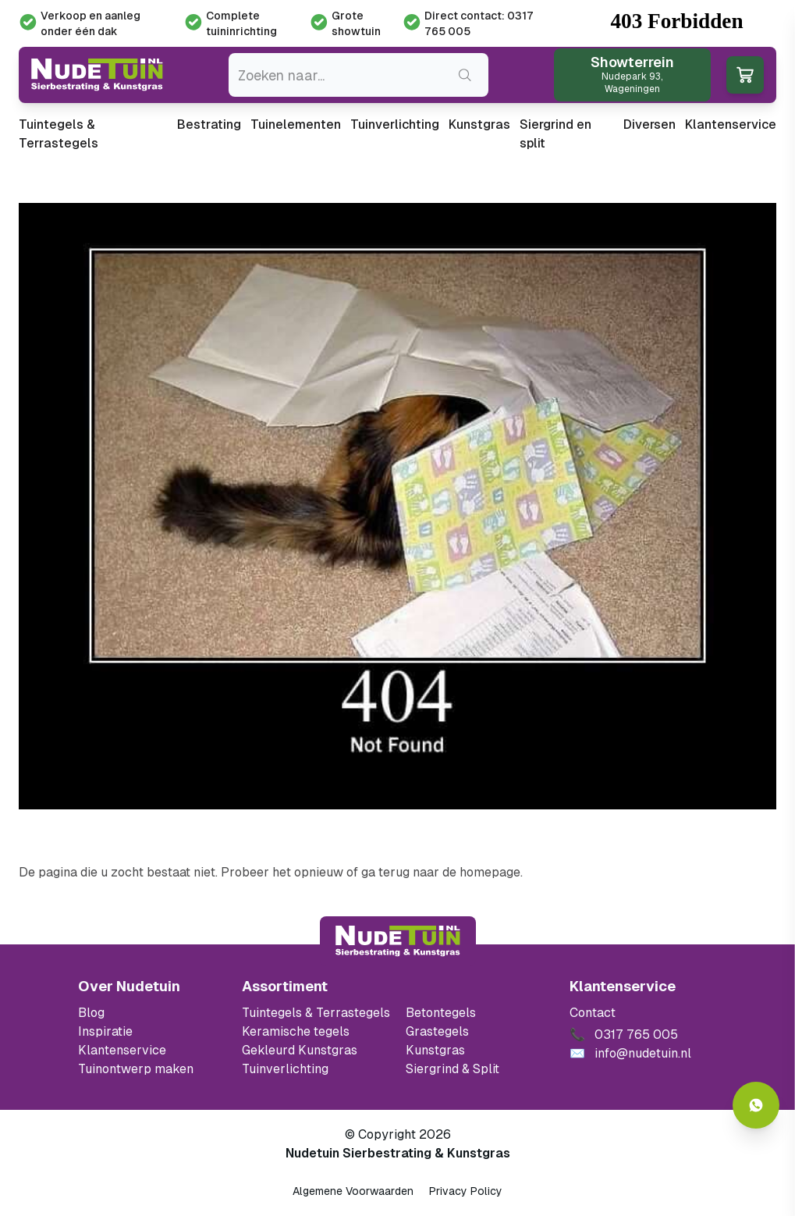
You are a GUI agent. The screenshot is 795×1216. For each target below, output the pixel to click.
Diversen (649, 124)
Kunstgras (479, 124)
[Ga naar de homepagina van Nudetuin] (97, 75)
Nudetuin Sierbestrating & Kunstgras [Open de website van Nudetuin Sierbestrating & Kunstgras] (398, 1153)
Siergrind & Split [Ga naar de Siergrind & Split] (452, 1068)
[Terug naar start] (398, 941)
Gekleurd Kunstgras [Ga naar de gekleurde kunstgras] (299, 1050)
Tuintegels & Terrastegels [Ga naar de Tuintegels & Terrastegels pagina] (316, 1012)
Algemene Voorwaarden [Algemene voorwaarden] (353, 1191)
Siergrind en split (555, 134)
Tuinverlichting (394, 124)
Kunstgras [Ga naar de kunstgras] (435, 1050)
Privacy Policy (465, 1191)
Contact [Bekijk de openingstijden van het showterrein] (593, 1012)
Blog (91, 1012)
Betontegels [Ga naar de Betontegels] (441, 1012)
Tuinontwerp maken (135, 1068)
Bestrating (209, 124)
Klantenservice (730, 124)
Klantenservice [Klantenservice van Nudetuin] (122, 1050)
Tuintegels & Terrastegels (58, 134)
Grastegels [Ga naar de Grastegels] (437, 1031)
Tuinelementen (295, 124)
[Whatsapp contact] (756, 1105)
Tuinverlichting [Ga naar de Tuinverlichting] (285, 1068)
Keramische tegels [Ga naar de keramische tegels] (296, 1031)
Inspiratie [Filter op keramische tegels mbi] (105, 1031)
